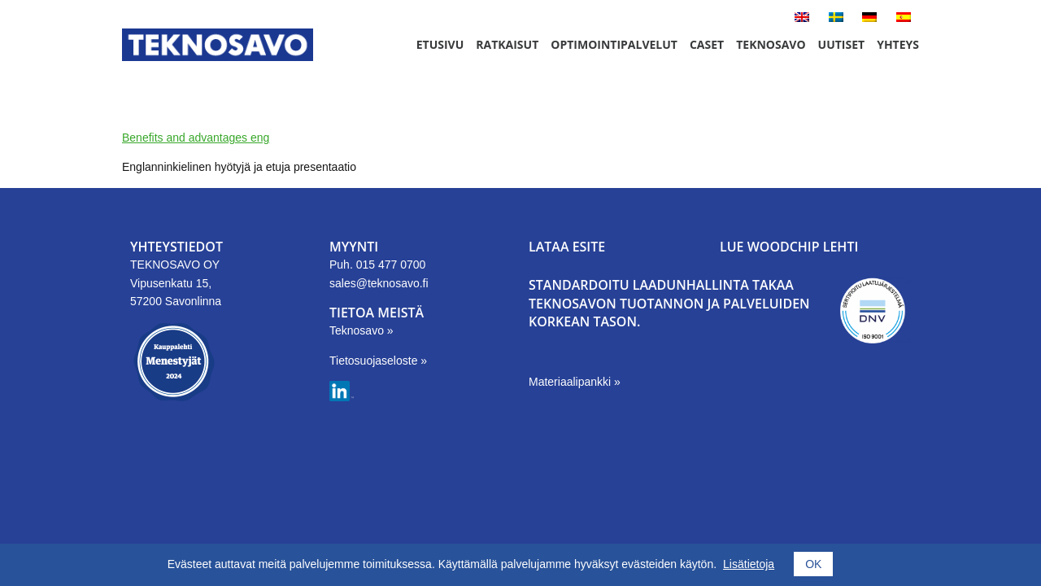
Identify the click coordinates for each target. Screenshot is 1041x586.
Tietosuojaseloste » (378, 360)
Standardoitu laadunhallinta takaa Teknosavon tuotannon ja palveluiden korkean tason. (669, 303)
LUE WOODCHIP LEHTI (789, 247)
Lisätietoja (748, 564)
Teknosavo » (361, 330)
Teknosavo (770, 44)
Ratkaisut (507, 44)
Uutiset (841, 44)
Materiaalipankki (571, 381)
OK (813, 564)
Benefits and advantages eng (195, 137)
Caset (707, 44)
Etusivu (440, 44)
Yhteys (898, 44)
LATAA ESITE (567, 247)
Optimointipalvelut (614, 44)
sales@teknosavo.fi (379, 283)
